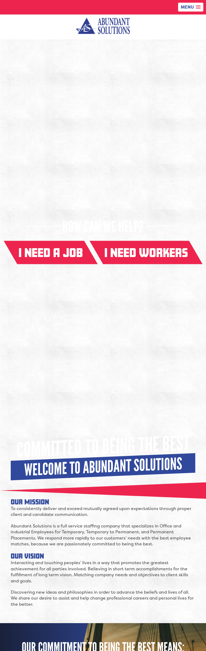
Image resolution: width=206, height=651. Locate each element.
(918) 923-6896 (192, 53)
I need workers (146, 252)
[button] (190, 7)
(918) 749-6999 (192, 44)
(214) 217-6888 (192, 49)
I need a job (51, 252)
